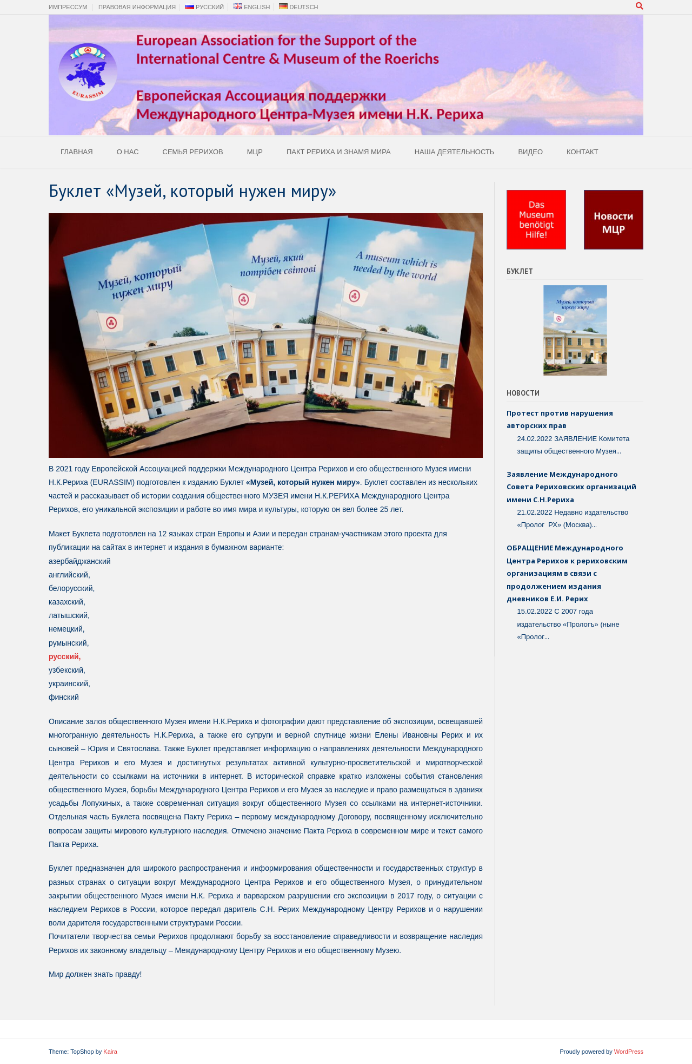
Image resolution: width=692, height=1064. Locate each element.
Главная (77, 152)
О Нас (128, 152)
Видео (530, 152)
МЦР (255, 152)
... (618, 451)
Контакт (582, 152)
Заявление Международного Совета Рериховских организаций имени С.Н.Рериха (571, 486)
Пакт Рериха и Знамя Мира (339, 152)
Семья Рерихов (193, 152)
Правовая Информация (137, 7)
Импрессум (68, 7)
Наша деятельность (455, 152)
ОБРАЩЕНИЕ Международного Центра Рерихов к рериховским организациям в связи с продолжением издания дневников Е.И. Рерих (567, 573)
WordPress (628, 1051)
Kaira (110, 1051)
